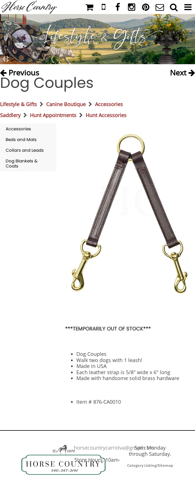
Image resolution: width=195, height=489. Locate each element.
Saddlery (10, 115)
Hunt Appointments (53, 115)
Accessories (109, 104)
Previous (19, 71)
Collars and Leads (25, 150)
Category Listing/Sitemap (150, 465)
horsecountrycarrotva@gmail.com (114, 447)
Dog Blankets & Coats (21, 163)
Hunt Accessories (106, 115)
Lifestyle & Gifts (18, 104)
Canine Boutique (66, 104)
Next (182, 71)
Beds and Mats (21, 139)
